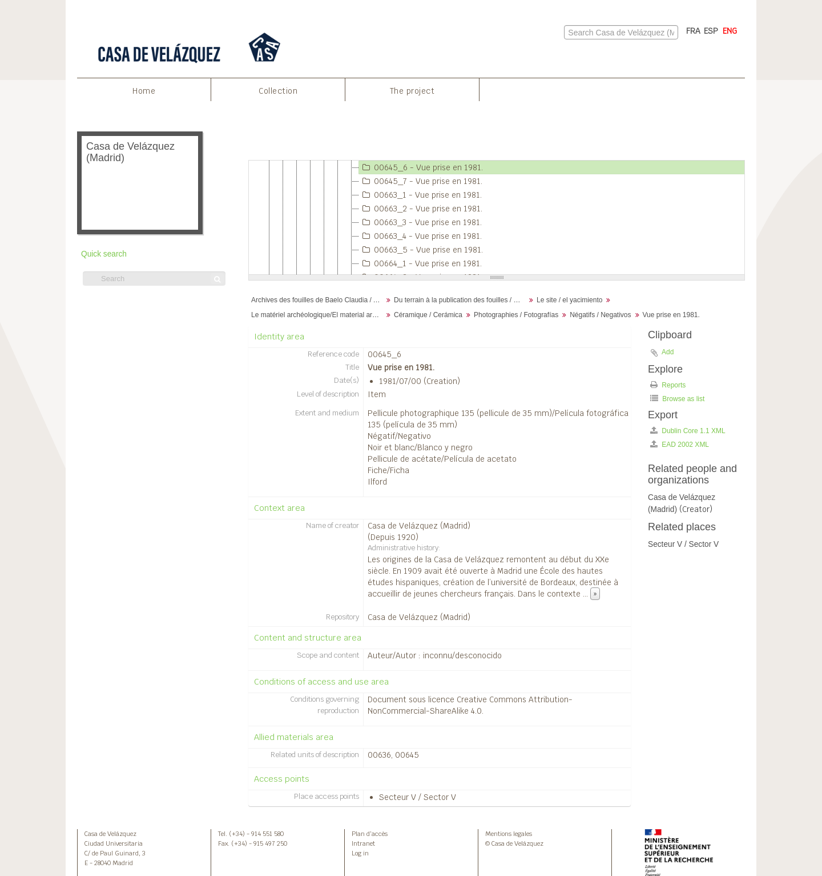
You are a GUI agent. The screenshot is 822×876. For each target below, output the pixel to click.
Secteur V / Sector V (417, 797)
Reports (668, 385)
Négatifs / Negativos (600, 315)
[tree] (496, 218)
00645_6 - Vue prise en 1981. (421, 167)
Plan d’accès (370, 834)
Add (668, 352)
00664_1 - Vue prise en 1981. (420, 263)
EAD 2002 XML (679, 444)
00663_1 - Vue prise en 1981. (420, 195)
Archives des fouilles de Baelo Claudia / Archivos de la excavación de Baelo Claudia (318, 300)
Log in (360, 853)
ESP (711, 31)
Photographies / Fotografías (516, 315)
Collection (278, 91)
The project (412, 91)
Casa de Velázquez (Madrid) (419, 526)
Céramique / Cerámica (428, 315)
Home (143, 91)
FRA (693, 31)
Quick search (104, 254)
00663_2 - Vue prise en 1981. (420, 208)
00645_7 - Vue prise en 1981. (420, 181)
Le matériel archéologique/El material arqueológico (318, 315)
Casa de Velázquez (110, 834)
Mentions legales (508, 834)
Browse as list (677, 398)
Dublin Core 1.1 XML (688, 430)
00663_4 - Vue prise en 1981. (420, 236)
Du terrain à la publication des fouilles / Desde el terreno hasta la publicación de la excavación (461, 300)
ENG (730, 31)
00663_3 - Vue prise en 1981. (420, 222)
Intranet (363, 843)
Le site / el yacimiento (569, 300)
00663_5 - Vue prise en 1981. (421, 250)
